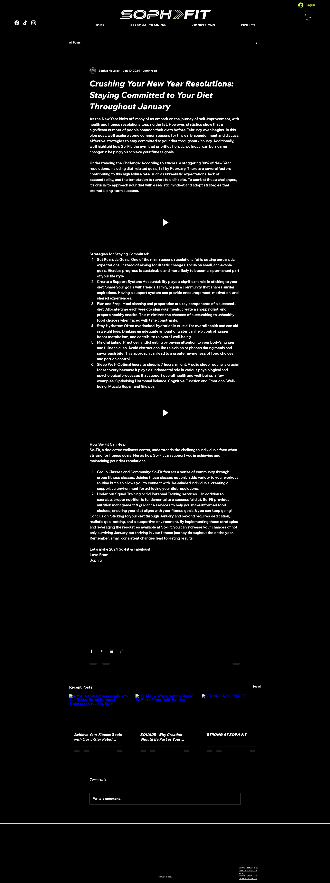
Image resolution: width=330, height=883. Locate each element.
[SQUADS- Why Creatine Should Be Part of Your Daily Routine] (165, 710)
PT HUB (242, 873)
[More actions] (238, 70)
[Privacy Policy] (165, 877)
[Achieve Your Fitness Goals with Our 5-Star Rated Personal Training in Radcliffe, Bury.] (98, 710)
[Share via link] (121, 651)
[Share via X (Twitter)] (101, 651)
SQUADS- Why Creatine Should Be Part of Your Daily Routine (161, 737)
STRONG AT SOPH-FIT (227, 734)
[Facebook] (17, 23)
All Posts (75, 42)
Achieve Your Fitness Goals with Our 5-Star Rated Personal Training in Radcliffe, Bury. (98, 737)
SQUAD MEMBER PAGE (248, 868)
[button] (308, 17)
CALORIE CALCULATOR (248, 876)
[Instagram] (33, 23)
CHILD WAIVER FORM (248, 878)
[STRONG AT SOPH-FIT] (231, 710)
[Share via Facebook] (91, 651)
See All (256, 686)
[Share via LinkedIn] (111, 651)
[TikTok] (25, 23)
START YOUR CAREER (248, 871)
